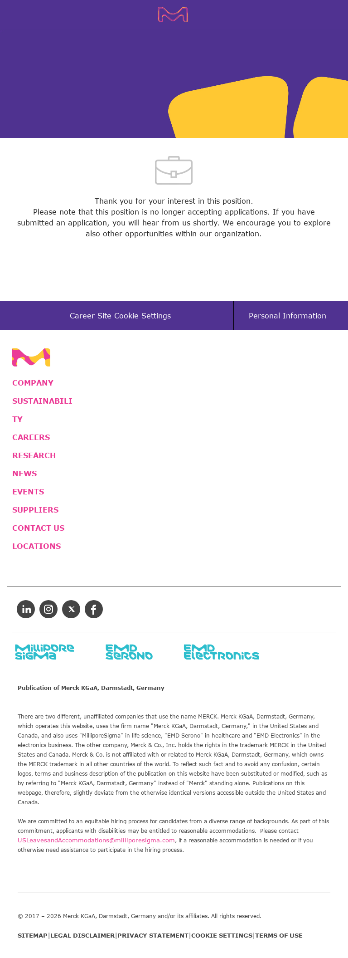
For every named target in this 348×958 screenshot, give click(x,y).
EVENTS (28, 492)
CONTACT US (38, 528)
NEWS (24, 473)
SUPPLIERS (35, 510)
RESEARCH (34, 455)
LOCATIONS (36, 546)
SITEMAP (33, 935)
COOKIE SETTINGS (221, 935)
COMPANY (32, 383)
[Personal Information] (287, 315)
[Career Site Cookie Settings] (120, 315)
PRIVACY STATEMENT (152, 935)
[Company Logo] (176, 14)
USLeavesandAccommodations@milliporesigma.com (96, 840)
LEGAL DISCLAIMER (82, 935)
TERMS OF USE (279, 935)
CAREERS (31, 437)
